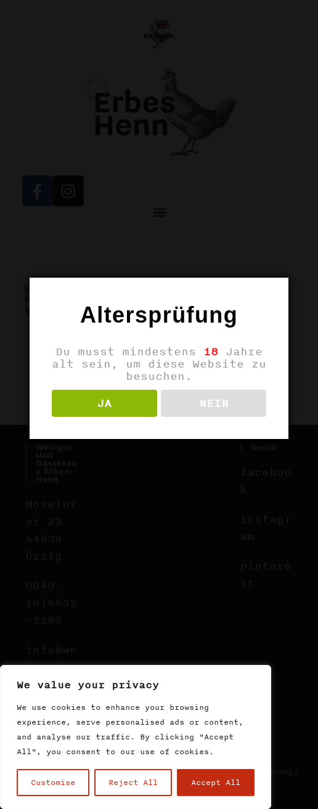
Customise (53, 782)
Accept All (215, 782)
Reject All (133, 782)
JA (104, 403)
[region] (135, 737)
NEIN (214, 403)
